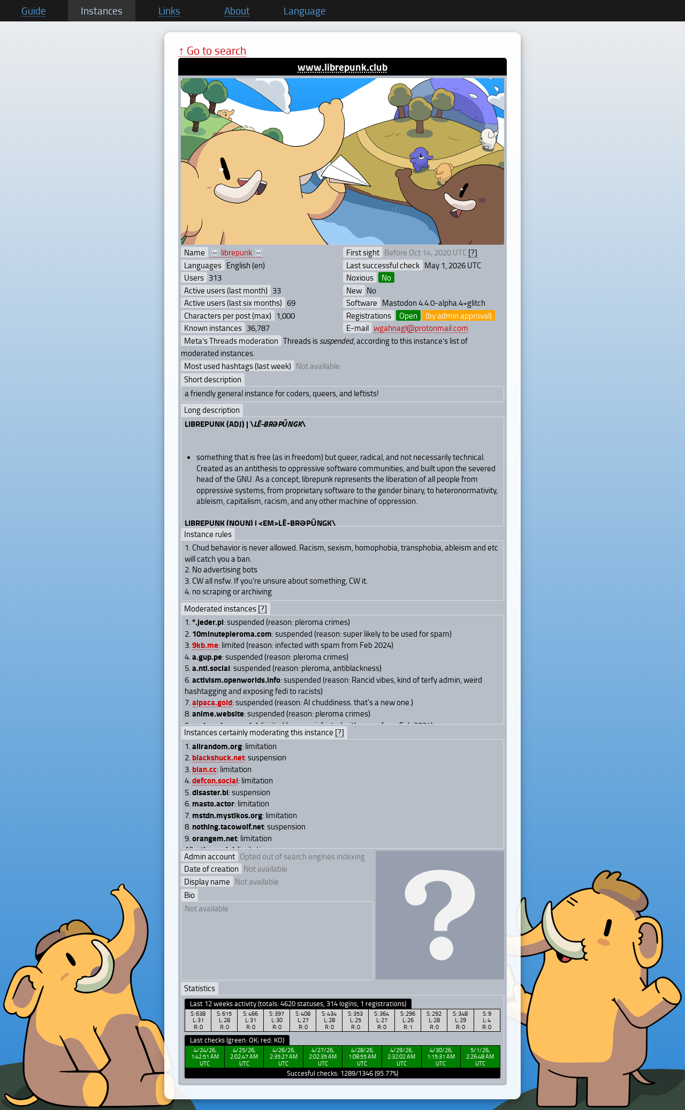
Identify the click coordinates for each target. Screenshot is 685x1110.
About (237, 11)
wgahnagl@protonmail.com (421, 327)
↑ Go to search (212, 50)
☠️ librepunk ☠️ (236, 252)
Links (169, 11)
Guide (33, 11)
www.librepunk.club (342, 66)
